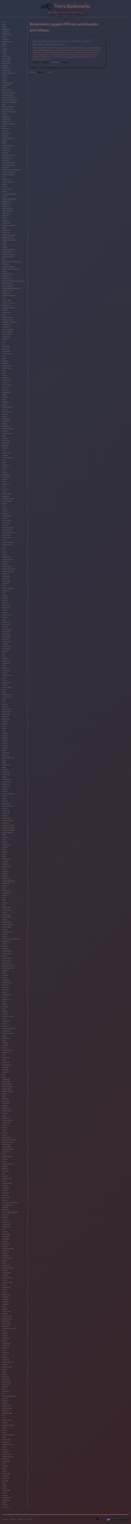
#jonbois (5, 852)
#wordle (5, 1481)
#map (4, 912)
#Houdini (5, 167)
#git (3, 731)
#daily (4, 552)
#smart (5, 1275)
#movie (5, 985)
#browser (6, 441)
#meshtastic (7, 951)
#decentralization (9, 569)
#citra (4, 491)
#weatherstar (7, 1444)
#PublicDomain (8, 257)
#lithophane (6, 893)
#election (6, 622)
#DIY (4, 104)
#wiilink (5, 1466)
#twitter (5, 1401)
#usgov (5, 1423)
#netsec (5, 1014)
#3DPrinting (7, 34)
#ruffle (5, 1232)
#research (6, 1198)
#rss (4, 1229)
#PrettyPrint (6, 252)
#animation (6, 351)
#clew (4, 504)
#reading (5, 1188)
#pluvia (5, 1113)
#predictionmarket (9, 1140)
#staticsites (6, 1311)
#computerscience (9, 533)
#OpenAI (5, 233)
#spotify (5, 1302)
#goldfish (6, 753)
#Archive (5, 68)
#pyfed (5, 1166)
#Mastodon (6, 206)
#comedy (5, 523)
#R (3, 259)
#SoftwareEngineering (11, 288)
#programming (8, 1149)
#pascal (5, 1072)
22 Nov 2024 (37, 44)
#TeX (4, 298)
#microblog (6, 958)
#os (3, 1055)
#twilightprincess (9, 1396)
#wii (3, 1464)
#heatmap (6, 787)
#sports (5, 1299)
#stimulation (7, 1319)
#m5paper (6, 907)
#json (4, 854)
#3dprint (5, 39)
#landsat (5, 864)
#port (4, 1130)
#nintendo (6, 1021)
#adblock (6, 337)
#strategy (6, 1321)
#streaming (6, 1323)
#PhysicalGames (8, 250)
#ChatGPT (6, 85)
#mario (5, 920)
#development (7, 588)
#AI (3, 46)
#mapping (6, 915)
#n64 (4, 1002)
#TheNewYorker (8, 303)
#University (6, 312)
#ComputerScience (9, 100)
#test (4, 1350)
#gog (4, 750)
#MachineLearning (9, 199)
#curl (4, 549)
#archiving (6, 368)
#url (3, 1418)
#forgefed (6, 683)
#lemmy (5, 871)
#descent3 (6, 581)
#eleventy (6, 624)
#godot (5, 748)
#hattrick (5, 784)
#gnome (5, 745)
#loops (4, 903)
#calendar (6, 453)
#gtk (4, 767)
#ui (3, 1415)
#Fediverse (6, 133)
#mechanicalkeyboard (11, 939)
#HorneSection (8, 165)
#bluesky (5, 426)
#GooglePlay (7, 158)
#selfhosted (7, 1258)
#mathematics (7, 932)
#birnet (5, 409)
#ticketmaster (7, 1362)
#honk (4, 796)
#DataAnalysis (8, 107)
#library (5, 876)
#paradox (6, 1067)
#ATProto (6, 56)
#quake (5, 1176)
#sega (4, 1253)
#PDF (4, 242)
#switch (5, 1333)
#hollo (4, 791)
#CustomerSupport (9, 102)
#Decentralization (9, 112)
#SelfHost (6, 276)
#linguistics (6, 878)
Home (5, 1519)
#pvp (4, 1161)
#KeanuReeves (8, 182)
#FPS (4, 126)
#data (4, 554)
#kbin (4, 857)
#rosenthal (6, 1224)
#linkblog (6, 883)
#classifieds (7, 501)
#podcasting (7, 1120)
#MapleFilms (7, 201)
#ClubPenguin (7, 95)
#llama (5, 895)
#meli (4, 944)
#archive (5, 363)
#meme (5, 946)
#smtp (4, 1280)
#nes (4, 1009)
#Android (5, 63)
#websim (5, 1459)
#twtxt (4, 1403)
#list (4, 888)
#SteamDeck (7, 291)
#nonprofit (6, 1031)
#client (5, 511)
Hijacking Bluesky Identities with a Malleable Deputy (61, 41)
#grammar (6, 765)
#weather (6, 1442)
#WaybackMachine (9, 322)
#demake (6, 579)
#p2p (4, 1060)
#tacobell (6, 1338)
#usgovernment (8, 1425)
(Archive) (67, 44)
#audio (4, 383)
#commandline (8, 528)
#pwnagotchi (7, 1164)
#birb (4, 400)
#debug (5, 564)
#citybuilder (6, 494)
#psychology (7, 1157)
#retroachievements (10, 1203)
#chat (4, 472)
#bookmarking (8, 429)
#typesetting (7, 1408)
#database (6, 557)
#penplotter (6, 1084)
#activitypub (7, 334)
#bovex (5, 438)
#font (4, 678)
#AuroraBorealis (8, 73)
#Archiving (6, 71)
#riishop (5, 1217)
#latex (4, 869)
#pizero (5, 1106)
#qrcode (5, 1171)
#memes (5, 949)
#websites (6, 1461)
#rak (4, 1181)
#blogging (6, 419)
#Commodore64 (8, 97)
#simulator (6, 1265)
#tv (3, 1394)
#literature (6, 891)
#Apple (5, 66)
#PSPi (4, 247)
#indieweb (6, 811)
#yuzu (4, 1502)
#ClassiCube (7, 90)
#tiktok (5, 1365)
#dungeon (6, 608)
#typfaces (6, 1411)
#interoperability (8, 830)
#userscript (6, 1420)
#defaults (6, 576)
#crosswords (7, 545)
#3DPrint (5, 32)
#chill (4, 482)
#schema (5, 1244)
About (58, 15)
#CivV (4, 88)
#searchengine (8, 1248)
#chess (5, 479)
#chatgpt (5, 475)
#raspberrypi (7, 1183)
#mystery (5, 999)
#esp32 (5, 644)
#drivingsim (6, 605)
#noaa (4, 1024)
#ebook (5, 612)
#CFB (4, 78)
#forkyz (5, 685)
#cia (4, 487)
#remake (5, 1193)
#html (4, 799)
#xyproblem (6, 1498)
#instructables (7, 820)
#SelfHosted (7, 279)
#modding (6, 980)
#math (4, 929)
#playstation (7, 1111)
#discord (5, 591)
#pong (4, 1128)
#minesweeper (8, 965)
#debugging (7, 566)
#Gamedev (6, 148)
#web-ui (5, 1449)
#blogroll (5, 421)
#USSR (5, 310)
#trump (5, 1386)
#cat (4, 460)
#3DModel (6, 29)
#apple (5, 361)
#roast (4, 1219)
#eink (4, 620)
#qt (3, 1174)
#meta (4, 956)
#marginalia (6, 917)
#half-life (6, 774)
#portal (5, 1132)
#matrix (5, 934)
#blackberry (7, 412)
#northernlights (8, 1033)
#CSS (4, 80)
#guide (5, 770)
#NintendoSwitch (9, 225)
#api (4, 356)
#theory (5, 1357)
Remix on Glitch (117, 1519)
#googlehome (7, 757)
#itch (4, 840)
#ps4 (4, 1154)
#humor (5, 801)
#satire (5, 1241)
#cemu (5, 467)
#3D (4, 27)
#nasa (4, 1004)
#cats (4, 462)
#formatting (6, 687)
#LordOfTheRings (9, 194)
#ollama (5, 1043)
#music (5, 997)
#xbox (4, 1488)
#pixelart (5, 1101)
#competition (7, 530)
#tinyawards (7, 1367)
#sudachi (5, 1326)
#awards (5, 387)
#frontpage (6, 697)
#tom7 (4, 1369)
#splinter (5, 1297)
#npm (4, 1036)
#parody (5, 1070)
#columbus (6, 520)
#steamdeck (7, 1316)
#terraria (5, 1348)
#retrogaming (7, 1205)
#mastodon (6, 927)
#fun (4, 702)
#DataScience (7, 109)
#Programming (8, 254)
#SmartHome (7, 283)
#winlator (6, 1478)
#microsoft (6, 961)
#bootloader (7, 433)
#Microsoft (6, 213)
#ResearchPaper (8, 267)
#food (4, 680)
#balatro (5, 390)
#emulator (6, 632)
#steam (5, 1314)
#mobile (5, 975)
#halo (4, 777)
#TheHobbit (6, 300)
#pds (4, 1077)
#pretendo (6, 1144)
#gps (4, 760)
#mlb (4, 973)
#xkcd (4, 1493)
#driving (5, 603)
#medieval (6, 941)
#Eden (4, 114)
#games (5, 716)
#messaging (7, 953)
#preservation (7, 1142)
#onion (4, 1048)
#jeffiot (5, 847)
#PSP (4, 245)
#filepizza (6, 663)
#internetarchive (8, 825)
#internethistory (8, 828)
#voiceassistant (8, 1435)
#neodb (5, 1007)
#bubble (5, 445)
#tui (3, 1389)
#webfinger (6, 1454)
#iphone (5, 837)
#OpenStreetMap (9, 240)
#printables (6, 1147)
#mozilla (5, 990)
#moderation (7, 982)
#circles (5, 489)
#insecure (6, 818)
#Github (5, 153)
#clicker (5, 508)
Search (66, 15)
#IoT (4, 177)
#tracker (5, 1377)
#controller (6, 537)
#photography (7, 1091)
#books (5, 431)
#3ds (4, 44)
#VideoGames (7, 317)
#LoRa (4, 192)
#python (5, 1169)
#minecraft (6, 963)
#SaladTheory (7, 274)
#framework (7, 695)
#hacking (55, 62)
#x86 (4, 1486)
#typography (7, 1413)
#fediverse (6, 661)
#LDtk (4, 184)
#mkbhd (5, 970)
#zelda (4, 1505)
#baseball (6, 392)
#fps (4, 692)
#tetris (4, 1355)
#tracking (6, 1379)
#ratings (5, 1186)
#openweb (6, 1053)
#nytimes (5, 1038)
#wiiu (4, 1469)
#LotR (4, 196)
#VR (3, 315)
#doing (5, 595)
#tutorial (5, 1391)
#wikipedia (6, 1473)
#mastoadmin (7, 924)
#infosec (5, 816)
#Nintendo (6, 223)
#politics (5, 1125)
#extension (6, 646)
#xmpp (5, 1495)
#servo (4, 1261)
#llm (4, 898)
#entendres (6, 641)
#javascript (6, 845)
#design (5, 583)
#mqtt (4, 992)
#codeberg (6, 516)
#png (4, 1115)
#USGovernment (8, 308)
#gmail (5, 743)
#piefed (5, 1099)
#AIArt (4, 49)
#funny (5, 704)
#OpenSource (7, 237)
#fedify (5, 658)
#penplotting (7, 1086)
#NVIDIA (5, 221)
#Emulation (6, 119)
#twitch (5, 1398)
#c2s (4, 450)
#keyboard (6, 859)
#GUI (4, 143)
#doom (5, 600)
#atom (4, 375)
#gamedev (6, 714)
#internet (5, 823)
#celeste (5, 465)
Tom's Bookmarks (65, 6)
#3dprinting (6, 42)
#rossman (6, 1227)
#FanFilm (5, 129)
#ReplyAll (6, 264)
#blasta (5, 414)
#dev (4, 586)
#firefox (5, 668)
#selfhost (6, 1256)
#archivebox (7, 366)
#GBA (4, 141)
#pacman (6, 1062)
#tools (4, 1374)
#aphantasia (7, 354)
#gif (3, 726)
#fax (4, 653)
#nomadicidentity (9, 1028)
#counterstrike (8, 542)
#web (4, 1447)
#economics (7, 615)
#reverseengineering (10, 1212)
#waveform (6, 1440)
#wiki (4, 1471)
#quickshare (7, 1178)
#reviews (5, 1215)
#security (5, 1251)
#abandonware (8, 329)
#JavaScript (6, 179)
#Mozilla (5, 216)
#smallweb (6, 1273)
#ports (4, 1135)
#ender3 (5, 639)
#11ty (4, 22)
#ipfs (4, 835)
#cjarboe (5, 496)
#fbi (3, 656)
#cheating (6, 477)
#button (5, 448)
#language (6, 866)
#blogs (5, 424)
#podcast (6, 1118)
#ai (3, 344)
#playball (5, 1108)
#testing (5, 1352)
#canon (5, 455)
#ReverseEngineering (10, 269)
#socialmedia (7, 1282)
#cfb (4, 470)
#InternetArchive (8, 172)
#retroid (5, 1207)
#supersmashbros (9, 1328)
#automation (7, 385)
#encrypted (6, 637)
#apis (4, 358)
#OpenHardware (8, 235)
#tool (4, 1372)
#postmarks (6, 1137)
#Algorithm (6, 61)
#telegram (6, 1343)
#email (4, 627)
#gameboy (6, 709)
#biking (5, 397)
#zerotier (5, 1507)
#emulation (6, 629)
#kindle (5, 861)
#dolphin (5, 598)
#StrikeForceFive (8, 296)
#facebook (6, 649)
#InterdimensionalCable (11, 170)
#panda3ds (6, 1065)
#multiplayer (7, 995)
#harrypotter (7, 782)
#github (5, 733)
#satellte (5, 1239)
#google (5, 755)
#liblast (5, 874)
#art (3, 371)
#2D (3, 25)
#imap (4, 808)
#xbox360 (6, 1490)
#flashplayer (7, 675)
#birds (4, 404)
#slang (5, 1270)
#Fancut (5, 131)
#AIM (4, 51)
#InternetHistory (8, 175)
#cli (3, 506)
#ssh (4, 1307)
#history (5, 789)
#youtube (6, 1500)
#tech (4, 1340)
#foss (4, 690)
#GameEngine (7, 146)
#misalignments (8, 968)
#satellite (6, 1236)
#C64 (4, 75)
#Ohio (4, 228)
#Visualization (7, 320)
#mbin (4, 936)
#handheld (6, 779)
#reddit (5, 1190)
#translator (6, 1384)
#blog (4, 416)
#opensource (7, 1050)
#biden (4, 395)
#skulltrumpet (7, 1268)
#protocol (6, 1152)
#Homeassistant (8, 163)
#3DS (4, 37)
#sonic (4, 1292)
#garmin (5, 721)
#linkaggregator (8, 881)
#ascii (4, 373)
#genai (5, 724)
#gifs (4, 728)
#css (4, 547)
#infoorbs (6, 813)
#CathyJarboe (7, 83)
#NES (4, 218)
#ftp (4, 699)
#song (4, 1290)
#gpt (4, 762)
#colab (5, 518)
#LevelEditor (7, 189)
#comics (5, 525)
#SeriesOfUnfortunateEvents (13, 281)
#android (5, 349)
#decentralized (8, 571)
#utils (4, 1427)
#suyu (4, 1331)
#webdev (5, 1452)
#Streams (6, 293)
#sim (4, 1263)
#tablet (5, 1336)
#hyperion (6, 803)
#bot (4, 436)
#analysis (6, 346)
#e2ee (4, 610)
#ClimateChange (8, 92)
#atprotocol (6, 380)
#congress (6, 535)
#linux (4, 886)
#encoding (6, 634)
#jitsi (4, 849)
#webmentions (8, 1456)
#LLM (4, 187)
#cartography (7, 458)
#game (5, 707)
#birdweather (7, 407)
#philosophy (7, 1089)
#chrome (5, 484)
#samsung (6, 1234)
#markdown (6, 922)
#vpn (4, 1437)
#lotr (4, 905)
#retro (4, 1200)
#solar (4, 1285)
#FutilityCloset (8, 138)
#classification (8, 499)
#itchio (4, 842)
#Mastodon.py (7, 208)
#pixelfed (6, 1103)
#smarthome (7, 1278)
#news (4, 1019)
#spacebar (6, 1294)
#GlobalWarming (8, 155)
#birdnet (5, 402)
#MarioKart (6, 204)
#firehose (6, 670)
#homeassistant (8, 794)
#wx (4, 1483)
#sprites (5, 1304)
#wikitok (5, 1476)
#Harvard (6, 160)
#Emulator (6, 121)
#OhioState (6, 230)
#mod (4, 978)
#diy (3, 593)
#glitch (5, 741)
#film (4, 666)
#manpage (6, 910)
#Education (6, 117)
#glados (5, 738)
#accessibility (7, 332)
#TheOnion (6, 305)
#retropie (5, 1210)
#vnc (4, 1432)
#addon (5, 339)
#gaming (5, 719)
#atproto (5, 378)
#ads (4, 341)
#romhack (6, 1222)
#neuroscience (8, 1016)
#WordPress (7, 325)
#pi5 (4, 1096)
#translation (7, 1382)
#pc (3, 1074)
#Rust (4, 271)
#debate (5, 562)
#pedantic (6, 1079)
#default (5, 574)
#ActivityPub (7, 58)
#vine (4, 1430)
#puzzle (5, 1159)
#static (5, 1309)
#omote (5, 1045)
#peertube (6, 1082)
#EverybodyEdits (8, 124)
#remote (5, 1195)
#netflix (5, 1011)
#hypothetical (7, 806)
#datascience (7, 559)
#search (5, 1246)
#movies (5, 987)
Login (73, 15)
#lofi (4, 900)
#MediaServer (7, 211)
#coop (4, 540)
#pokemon (6, 1123)
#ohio (4, 1040)
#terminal (6, 1345)
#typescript (6, 1406)
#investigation (7, 832)
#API (4, 54)
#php (4, 1094)
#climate (5, 513)
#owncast (6, 1057)
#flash (4, 673)
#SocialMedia (7, 286)
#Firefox (5, 136)
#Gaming (5, 150)
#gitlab (5, 736)
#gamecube (7, 712)
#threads (5, 1360)
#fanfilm (5, 651)
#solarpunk (6, 1287)
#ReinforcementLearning (12, 262)
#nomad (5, 1026)
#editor (5, 617)
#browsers (6, 443)
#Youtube (6, 327)
